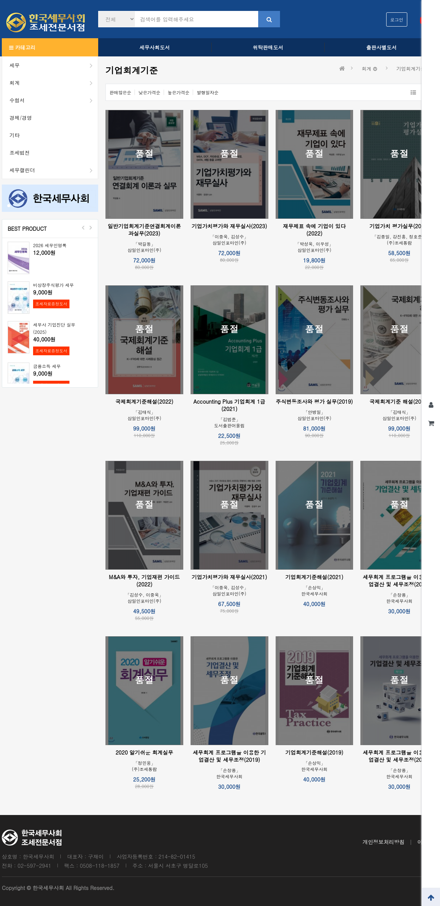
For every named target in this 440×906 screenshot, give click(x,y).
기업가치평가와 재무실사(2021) (229, 577)
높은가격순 (178, 92)
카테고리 (22, 47)
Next (90, 227)
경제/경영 (20, 117)
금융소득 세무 (47, 366)
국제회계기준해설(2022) (144, 401)
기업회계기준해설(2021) (314, 577)
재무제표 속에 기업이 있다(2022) (314, 229)
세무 (53, 65)
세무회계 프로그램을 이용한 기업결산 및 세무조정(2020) (399, 580)
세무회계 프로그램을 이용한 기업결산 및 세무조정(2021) (399, 756)
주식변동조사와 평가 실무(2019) (314, 401)
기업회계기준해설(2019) (314, 752)
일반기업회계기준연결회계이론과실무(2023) (144, 229)
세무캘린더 (53, 170)
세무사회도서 (154, 47)
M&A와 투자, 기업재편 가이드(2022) (144, 580)
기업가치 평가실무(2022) (399, 226)
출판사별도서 (381, 47)
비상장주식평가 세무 (53, 285)
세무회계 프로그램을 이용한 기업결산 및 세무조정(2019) (229, 756)
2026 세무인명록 (50, 245)
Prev (83, 227)
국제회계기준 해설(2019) (399, 401)
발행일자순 (208, 92)
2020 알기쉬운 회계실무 (144, 752)
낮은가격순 (149, 92)
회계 (53, 82)
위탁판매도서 (268, 47)
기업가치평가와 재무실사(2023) (229, 226)
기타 (14, 135)
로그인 (396, 19)
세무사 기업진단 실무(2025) (54, 328)
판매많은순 (120, 92)
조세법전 (19, 152)
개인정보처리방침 (383, 842)
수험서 (53, 100)
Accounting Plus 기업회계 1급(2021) (229, 405)
